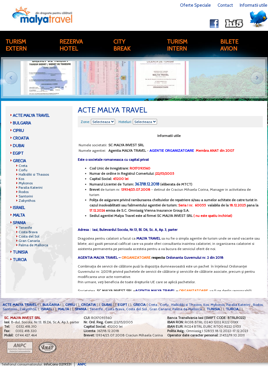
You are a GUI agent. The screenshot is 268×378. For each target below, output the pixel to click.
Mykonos (26, 183)
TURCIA (20, 259)
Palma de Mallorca (33, 245)
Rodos (24, 192)
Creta (23, 165)
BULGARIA (22, 123)
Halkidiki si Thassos (34, 174)
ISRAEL (19, 207)
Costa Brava (28, 232)
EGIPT (18, 153)
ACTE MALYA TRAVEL (31, 115)
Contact (225, 5)
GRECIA (19, 160)
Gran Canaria (29, 240)
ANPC (81, 364)
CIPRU (18, 130)
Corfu (23, 170)
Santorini (26, 196)
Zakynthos (27, 200)
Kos (21, 178)
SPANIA (19, 222)
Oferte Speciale (195, 5)
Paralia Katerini (31, 187)
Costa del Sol (29, 236)
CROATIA (21, 138)
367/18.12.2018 (147, 184)
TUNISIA (20, 252)
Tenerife (25, 227)
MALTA (19, 215)
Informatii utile (253, 5)
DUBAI (18, 145)
